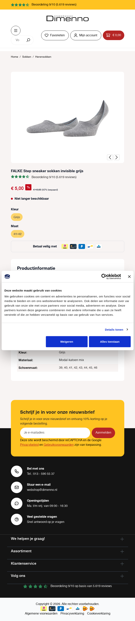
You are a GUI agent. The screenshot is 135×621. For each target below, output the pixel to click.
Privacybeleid (29, 445)
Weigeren (66, 341)
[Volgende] (116, 157)
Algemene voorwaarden (41, 613)
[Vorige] (110, 157)
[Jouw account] (85, 35)
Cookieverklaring (98, 613)
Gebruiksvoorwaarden (59, 445)
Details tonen (114, 329)
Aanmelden (103, 432)
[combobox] (17, 40)
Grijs (18, 217)
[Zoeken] (29, 40)
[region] (67, 117)
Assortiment (21, 550)
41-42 (19, 234)
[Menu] (15, 30)
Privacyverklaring (72, 613)
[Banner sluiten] (129, 276)
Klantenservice (23, 563)
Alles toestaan (109, 341)
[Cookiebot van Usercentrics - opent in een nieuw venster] (104, 276)
